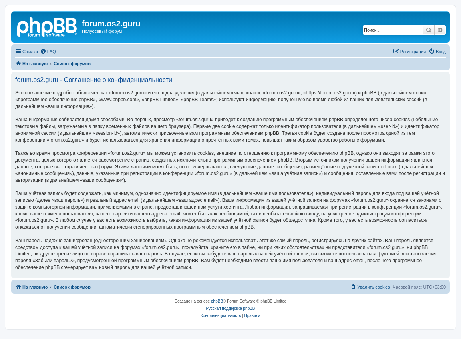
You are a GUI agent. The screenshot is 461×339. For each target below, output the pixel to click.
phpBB (217, 301)
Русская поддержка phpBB (230, 308)
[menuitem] (48, 51)
